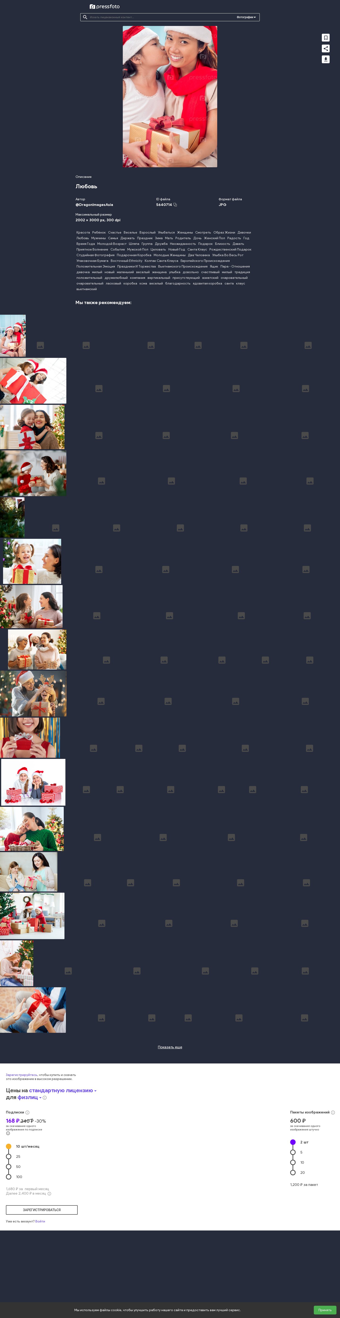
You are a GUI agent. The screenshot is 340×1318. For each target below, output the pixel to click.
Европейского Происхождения (205, 261)
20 (302, 1255)
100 (19, 1259)
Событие (117, 249)
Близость (222, 244)
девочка (83, 272)
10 (27, 1228)
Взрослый (148, 232)
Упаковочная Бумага (92, 261)
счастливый (210, 272)
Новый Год (176, 249)
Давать (238, 244)
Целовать (158, 249)
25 (18, 1239)
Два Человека (199, 255)
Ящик (214, 266)
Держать (127, 238)
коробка (130, 283)
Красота (83, 232)
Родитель (183, 238)
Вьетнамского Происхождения (183, 266)
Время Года (85, 244)
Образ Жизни (224, 232)
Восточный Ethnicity (126, 261)
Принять (325, 1310)
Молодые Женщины (170, 255)
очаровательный (234, 278)
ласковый (113, 283)
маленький (125, 272)
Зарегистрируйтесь (21, 1157)
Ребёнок (99, 232)
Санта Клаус (197, 249)
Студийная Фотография (95, 255)
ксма (143, 283)
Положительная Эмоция (95, 266)
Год (246, 238)
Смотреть (203, 232)
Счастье (114, 232)
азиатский (210, 278)
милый (97, 272)
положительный (89, 278)
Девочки (244, 232)
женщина (159, 272)
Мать (169, 238)
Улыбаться (166, 232)
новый (110, 272)
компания (137, 278)
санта (229, 283)
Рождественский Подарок (230, 249)
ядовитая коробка (207, 283)
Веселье (130, 232)
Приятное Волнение (92, 249)
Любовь (82, 238)
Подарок (205, 244)
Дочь (197, 238)
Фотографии (245, 17)
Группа (147, 244)
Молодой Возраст (112, 244)
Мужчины (98, 238)
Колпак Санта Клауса (161, 261)
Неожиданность (183, 244)
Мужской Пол (137, 249)
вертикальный (159, 278)
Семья (113, 238)
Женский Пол (214, 238)
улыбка (174, 272)
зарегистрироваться (41, 1292)
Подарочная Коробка (134, 255)
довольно (191, 272)
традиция (242, 272)
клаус (240, 283)
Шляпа (134, 244)
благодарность (178, 283)
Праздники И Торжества (136, 266)
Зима (159, 238)
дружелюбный (116, 278)
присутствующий (186, 278)
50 (18, 1249)
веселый (143, 272)
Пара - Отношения (235, 266)
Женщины (185, 232)
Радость (234, 238)
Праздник (145, 238)
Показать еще (170, 1129)
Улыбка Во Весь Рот (227, 255)
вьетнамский (86, 289)
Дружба (161, 244)
